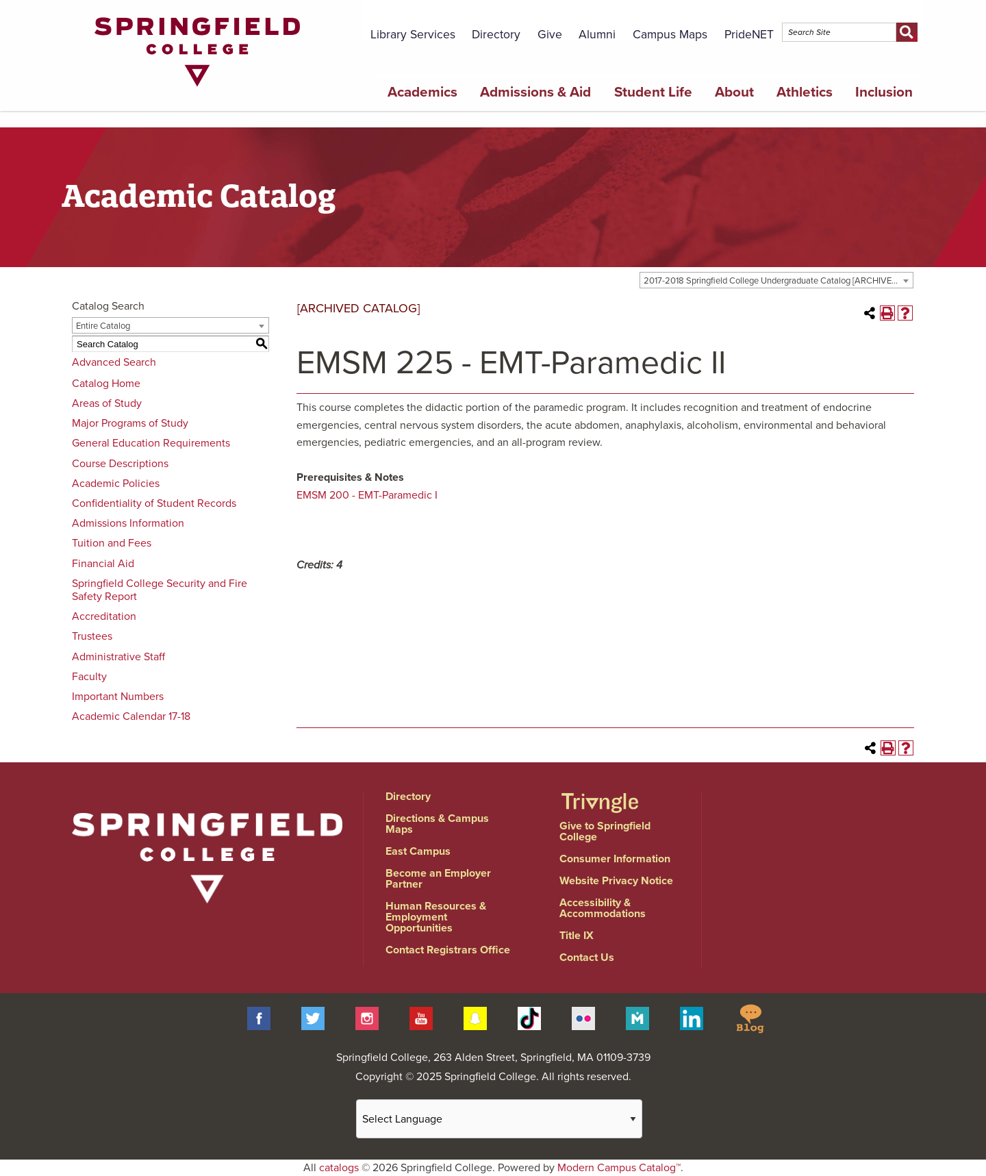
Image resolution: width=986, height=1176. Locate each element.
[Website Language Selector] (499, 1118)
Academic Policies (116, 483)
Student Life (653, 92)
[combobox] (776, 280)
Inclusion (884, 92)
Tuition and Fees (111, 543)
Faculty (89, 677)
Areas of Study (107, 403)
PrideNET (749, 34)
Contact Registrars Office (447, 950)
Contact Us (586, 957)
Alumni (597, 34)
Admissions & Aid (535, 92)
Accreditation (104, 616)
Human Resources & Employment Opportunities (435, 917)
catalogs (339, 1168)
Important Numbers (118, 696)
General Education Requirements (151, 443)
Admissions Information (128, 523)
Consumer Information (614, 859)
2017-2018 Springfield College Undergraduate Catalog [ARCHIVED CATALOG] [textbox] (778, 280)
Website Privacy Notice (616, 881)
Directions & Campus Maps (437, 824)
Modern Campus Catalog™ (619, 1168)
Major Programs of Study (130, 423)
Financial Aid (103, 564)
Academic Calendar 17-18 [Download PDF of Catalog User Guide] (131, 716)
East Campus (418, 851)
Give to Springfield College (604, 831)
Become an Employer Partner (438, 878)
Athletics (804, 92)
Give (550, 34)
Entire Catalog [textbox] (103, 326)
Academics (422, 92)
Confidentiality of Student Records (154, 503)
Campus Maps (670, 34)
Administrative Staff (118, 657)
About (734, 92)
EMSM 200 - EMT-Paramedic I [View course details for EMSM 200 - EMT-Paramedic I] (367, 495)
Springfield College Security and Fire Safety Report (159, 590)
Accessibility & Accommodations (602, 908)
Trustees (92, 636)
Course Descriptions (120, 464)
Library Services (412, 34)
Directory (496, 34)
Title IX (576, 935)
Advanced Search (114, 362)
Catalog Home (106, 383)
